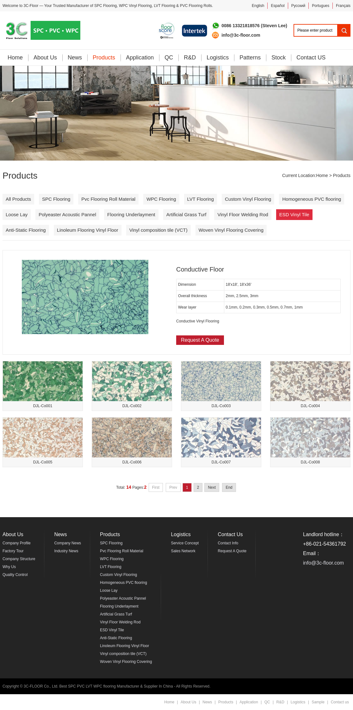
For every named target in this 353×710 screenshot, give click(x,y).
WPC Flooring (161, 199)
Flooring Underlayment (131, 214)
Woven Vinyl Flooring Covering (231, 230)
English (258, 5)
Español (277, 5)
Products (104, 57)
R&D (190, 57)
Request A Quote (200, 340)
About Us (45, 57)
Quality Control (15, 574)
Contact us (340, 702)
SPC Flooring (105, 5)
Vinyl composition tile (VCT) (158, 230)
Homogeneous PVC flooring (311, 199)
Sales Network (183, 551)
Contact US (310, 57)
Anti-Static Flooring (26, 230)
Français (343, 5)
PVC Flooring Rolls (196, 5)
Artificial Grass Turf (186, 214)
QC (168, 57)
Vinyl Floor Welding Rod (242, 214)
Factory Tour (13, 551)
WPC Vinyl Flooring (135, 5)
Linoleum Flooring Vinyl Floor (87, 230)
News (75, 57)
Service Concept (185, 543)
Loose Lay (17, 214)
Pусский (298, 5)
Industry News (66, 551)
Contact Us (230, 534)
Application (140, 57)
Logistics (218, 57)
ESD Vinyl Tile (294, 214)
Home (15, 57)
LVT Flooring (164, 5)
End (229, 487)
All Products (18, 199)
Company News (67, 543)
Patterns (250, 57)
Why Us (9, 567)
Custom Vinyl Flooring (248, 199)
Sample (318, 702)
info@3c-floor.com (323, 563)
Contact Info (228, 543)
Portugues (320, 5)
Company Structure (19, 559)
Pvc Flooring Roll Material (108, 199)
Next (212, 487)
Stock (278, 57)
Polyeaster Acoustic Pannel (67, 214)
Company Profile (17, 543)
